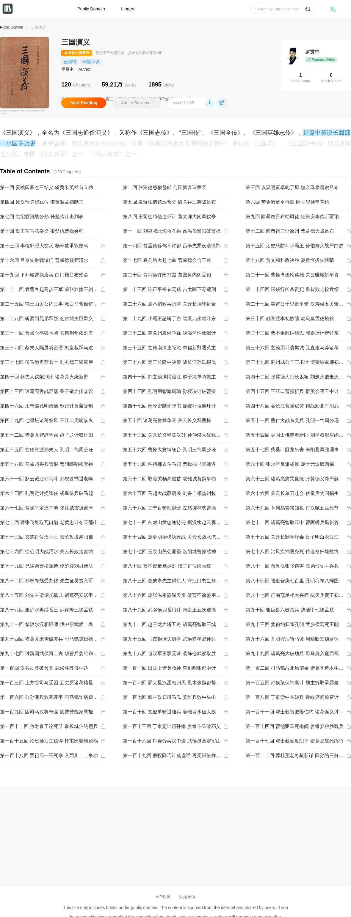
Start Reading (83, 102)
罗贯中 (67, 69)
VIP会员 (163, 896)
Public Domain (91, 9)
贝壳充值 (187, 896)
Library (127, 9)
